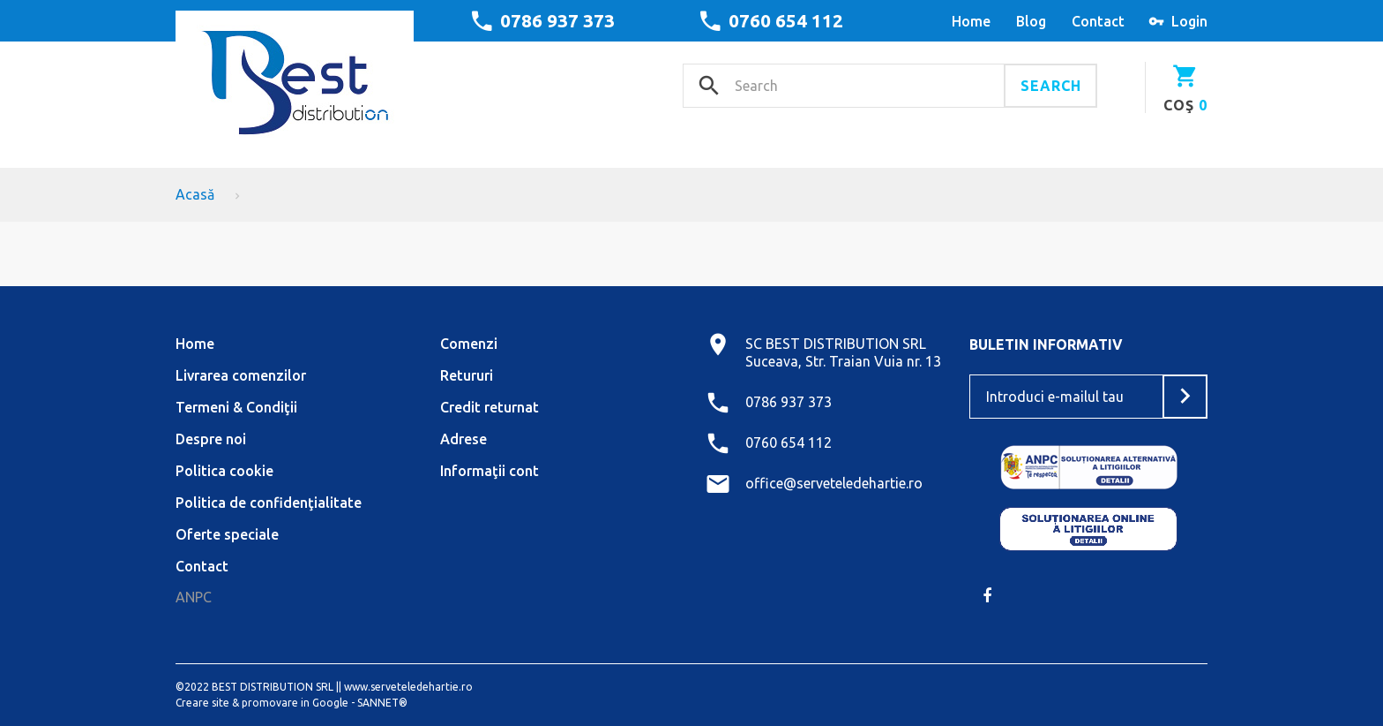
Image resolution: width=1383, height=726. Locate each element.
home (971, 21)
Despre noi (211, 439)
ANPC (194, 597)
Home (195, 344)
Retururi (466, 375)
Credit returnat (489, 407)
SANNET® (382, 702)
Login (1189, 21)
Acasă (195, 194)
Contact (202, 566)
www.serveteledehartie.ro (408, 686)
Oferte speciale (227, 534)
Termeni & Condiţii (236, 407)
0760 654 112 (786, 20)
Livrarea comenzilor (241, 375)
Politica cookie (224, 471)
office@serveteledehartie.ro (834, 483)
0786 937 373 (557, 20)
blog (1031, 21)
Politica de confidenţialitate (269, 502)
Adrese (463, 439)
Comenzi (468, 344)
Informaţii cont (489, 471)
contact (1098, 21)
